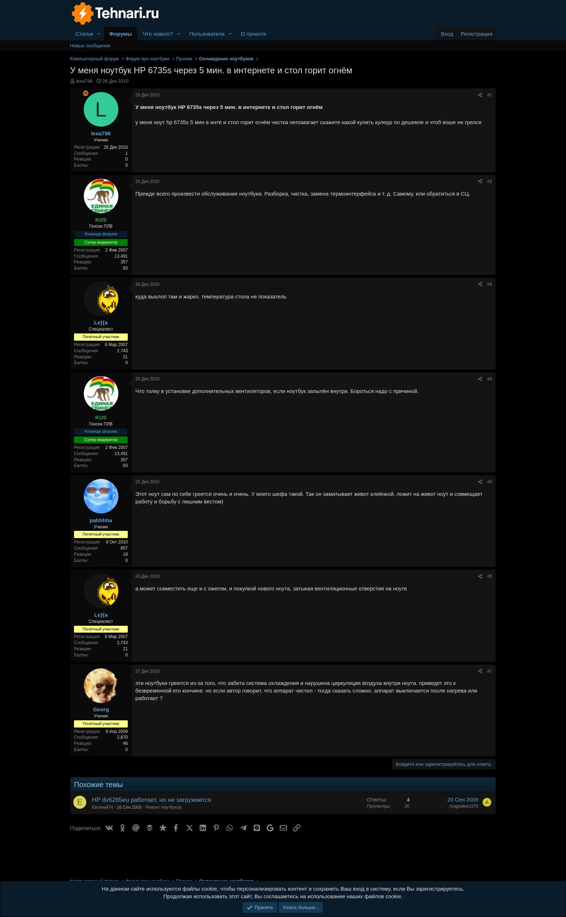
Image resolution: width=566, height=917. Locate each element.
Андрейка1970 (463, 806)
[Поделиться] (480, 95)
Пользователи (207, 34)
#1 (489, 94)
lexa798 (84, 81)
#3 (489, 284)
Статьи (84, 34)
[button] (99, 33)
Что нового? (158, 34)
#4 (489, 378)
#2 (489, 181)
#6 (489, 576)
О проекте (253, 34)
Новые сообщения (90, 45)
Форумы (120, 34)
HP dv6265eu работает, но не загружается (151, 799)
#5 (489, 481)
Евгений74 (102, 807)
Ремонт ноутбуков (163, 807)
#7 (489, 671)
